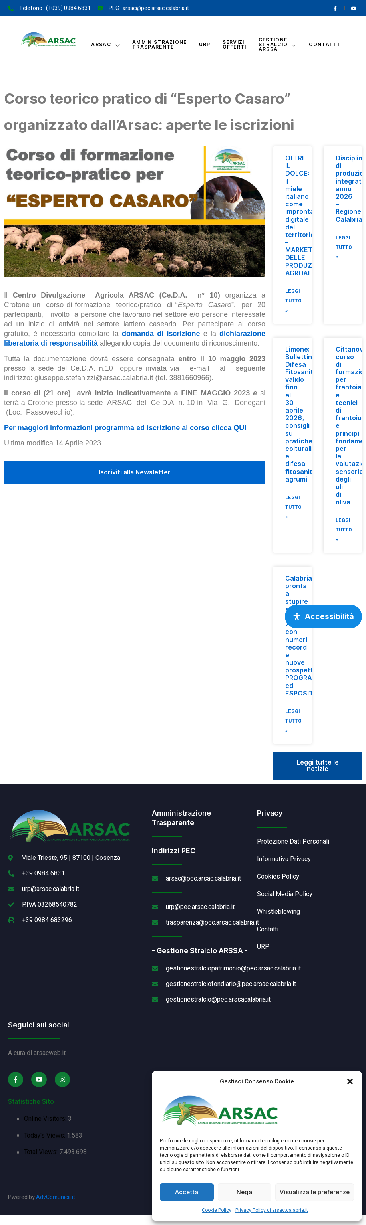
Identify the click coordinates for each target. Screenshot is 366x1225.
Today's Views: (45, 1136)
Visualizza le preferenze (315, 1192)
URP (205, 44)
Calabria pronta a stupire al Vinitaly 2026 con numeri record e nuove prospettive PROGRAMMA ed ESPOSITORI (306, 636)
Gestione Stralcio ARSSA (278, 44)
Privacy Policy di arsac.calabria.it (271, 1210)
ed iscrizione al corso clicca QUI (191, 428)
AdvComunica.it (55, 1197)
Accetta (186, 1192)
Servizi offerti (235, 44)
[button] (350, 1081)
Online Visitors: (46, 1119)
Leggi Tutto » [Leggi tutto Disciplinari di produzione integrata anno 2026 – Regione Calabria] (344, 248)
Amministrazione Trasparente (159, 44)
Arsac (105, 44)
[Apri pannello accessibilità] (323, 616)
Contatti (324, 44)
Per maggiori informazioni (49, 428)
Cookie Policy (216, 1210)
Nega (244, 1192)
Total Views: (41, 1153)
